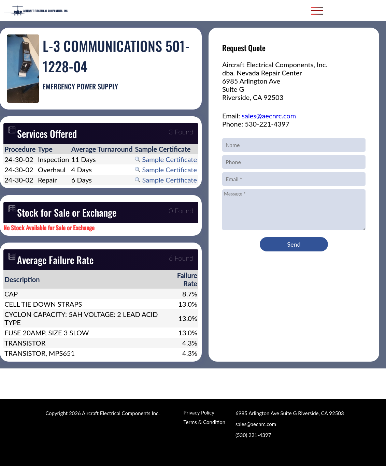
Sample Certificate (166, 159)
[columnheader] (20, 149)
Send (293, 244)
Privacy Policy (199, 412)
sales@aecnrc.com (269, 116)
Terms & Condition (204, 422)
